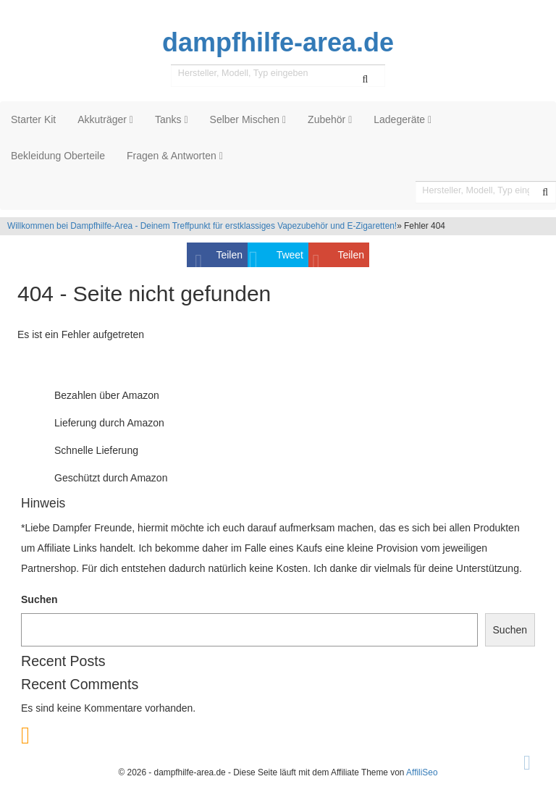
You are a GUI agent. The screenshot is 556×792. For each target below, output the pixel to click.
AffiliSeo (421, 772)
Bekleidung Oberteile (58, 155)
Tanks (171, 119)
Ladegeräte (402, 119)
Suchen (39, 599)
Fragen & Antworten (175, 155)
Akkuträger (105, 119)
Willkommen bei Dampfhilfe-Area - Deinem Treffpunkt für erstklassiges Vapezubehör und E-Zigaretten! (202, 226)
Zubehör (330, 119)
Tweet (290, 255)
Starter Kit (33, 119)
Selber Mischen (248, 119)
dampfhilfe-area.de (278, 42)
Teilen (229, 255)
